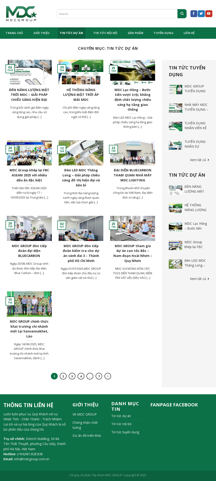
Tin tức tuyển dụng (125, 432)
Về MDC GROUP (85, 414)
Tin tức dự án (71, 33)
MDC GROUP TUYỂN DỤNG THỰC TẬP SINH (197, 91)
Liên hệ (189, 33)
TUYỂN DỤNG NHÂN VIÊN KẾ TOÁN (196, 128)
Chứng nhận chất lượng (85, 425)
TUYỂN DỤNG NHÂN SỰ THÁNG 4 (195, 146)
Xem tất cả (199, 160)
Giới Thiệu (42, 33)
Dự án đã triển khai (87, 435)
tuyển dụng (163, 33)
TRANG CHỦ (14, 33)
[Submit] (182, 13)
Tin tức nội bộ (105, 33)
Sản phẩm (135, 33)
